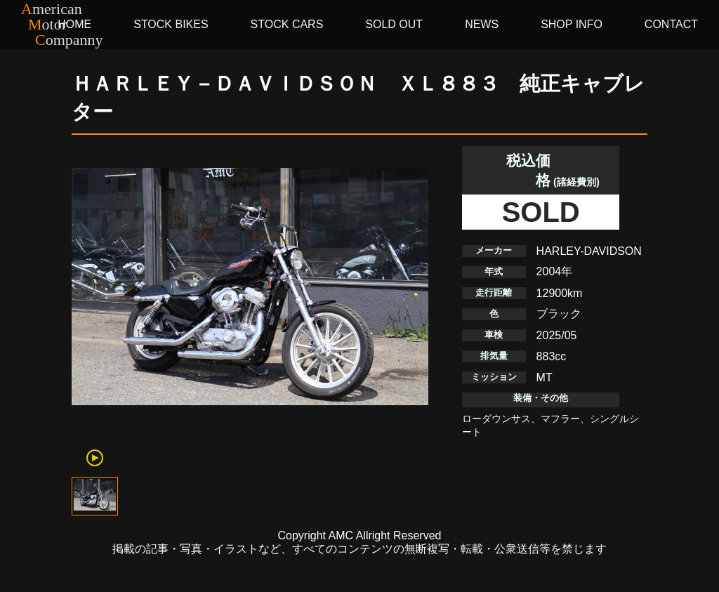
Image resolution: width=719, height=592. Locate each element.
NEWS (482, 24)
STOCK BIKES (170, 24)
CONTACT (671, 24)
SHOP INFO (571, 24)
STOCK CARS (287, 24)
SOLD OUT (394, 24)
